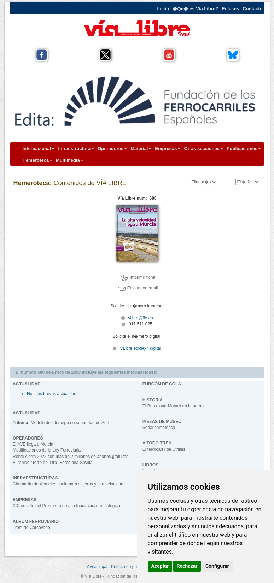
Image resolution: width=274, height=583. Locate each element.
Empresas (167, 148)
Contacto (252, 8)
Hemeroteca (37, 160)
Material (140, 148)
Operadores (112, 148)
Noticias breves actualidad (51, 393)
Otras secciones (203, 148)
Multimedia (69, 160)
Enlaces (230, 8)
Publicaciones (244, 148)
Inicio (163, 8)
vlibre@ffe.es (137, 318)
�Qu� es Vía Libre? (195, 8)
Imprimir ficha (138, 277)
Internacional (39, 148)
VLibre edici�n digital (140, 348)
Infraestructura (76, 148)
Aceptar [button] (160, 566)
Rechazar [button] (187, 566)
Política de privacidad (131, 566)
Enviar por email (138, 287)
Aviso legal (97, 566)
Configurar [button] (217, 566)
